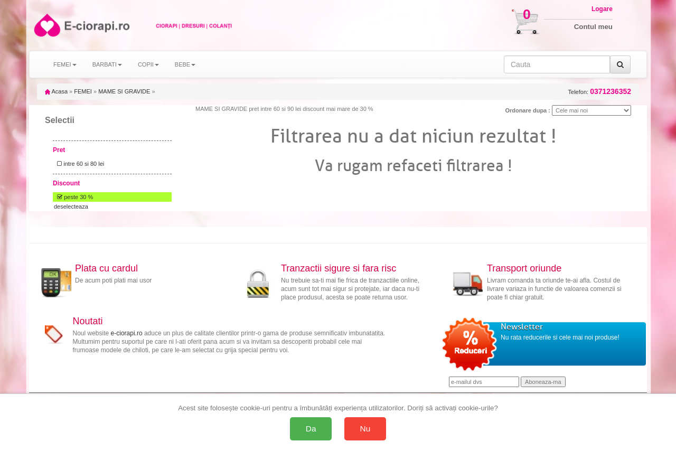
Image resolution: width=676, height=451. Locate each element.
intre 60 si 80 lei (79, 164)
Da (311, 428)
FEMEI (83, 91)
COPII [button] (148, 64)
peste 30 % (73, 197)
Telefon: (599, 92)
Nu (365, 428)
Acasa (56, 91)
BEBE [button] (185, 64)
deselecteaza (71, 206)
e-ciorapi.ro (127, 333)
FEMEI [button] (65, 64)
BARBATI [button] (107, 64)
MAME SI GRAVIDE (124, 91)
